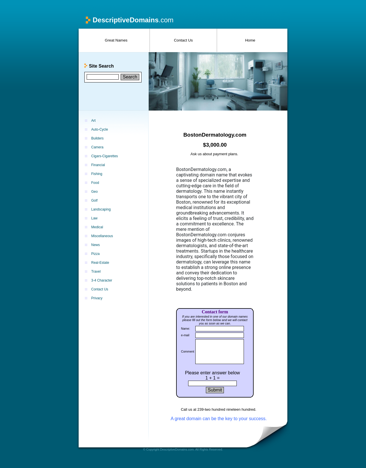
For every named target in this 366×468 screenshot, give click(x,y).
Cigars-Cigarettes (104, 156)
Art (93, 121)
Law (94, 218)
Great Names (116, 40)
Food (95, 183)
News (95, 245)
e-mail (185, 335)
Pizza (95, 254)
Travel (96, 272)
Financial (98, 165)
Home (250, 40)
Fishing (96, 174)
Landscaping (101, 209)
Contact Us (183, 40)
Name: (185, 328)
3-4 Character (101, 280)
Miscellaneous (102, 236)
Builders (97, 138)
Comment (187, 351)
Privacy (96, 298)
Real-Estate (100, 263)
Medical (97, 227)
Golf (94, 200)
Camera (97, 147)
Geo (94, 192)
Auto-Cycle (99, 129)
